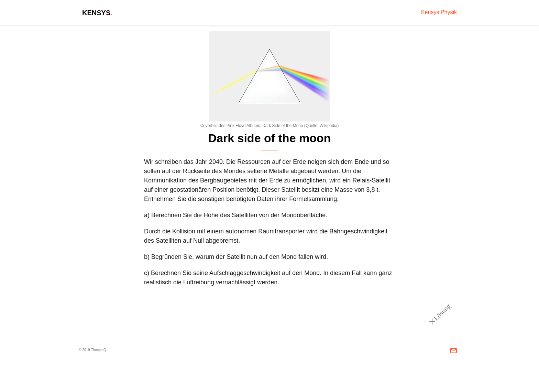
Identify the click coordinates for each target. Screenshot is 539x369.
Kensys (97, 13)
